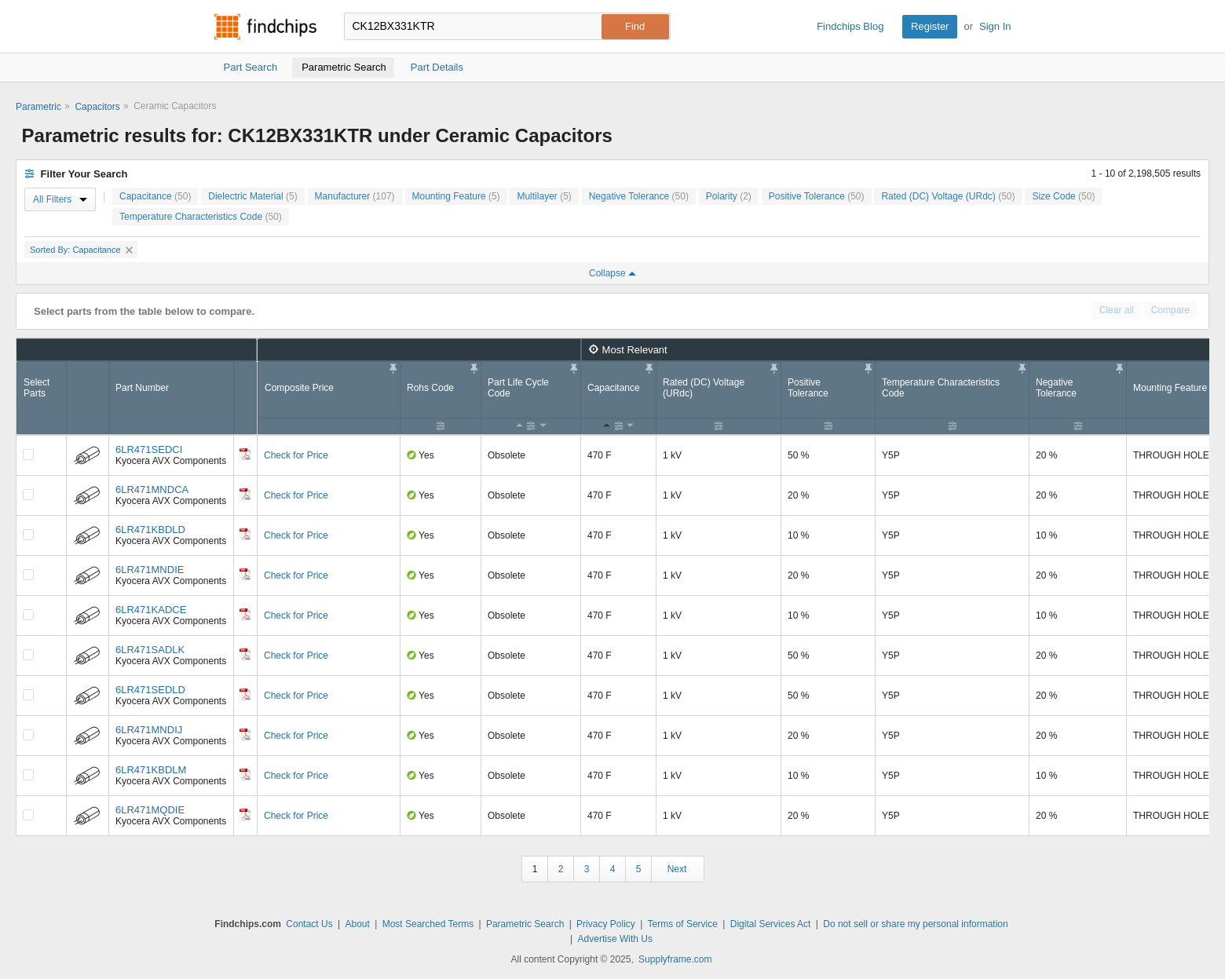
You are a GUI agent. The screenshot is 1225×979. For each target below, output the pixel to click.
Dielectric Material (252, 196)
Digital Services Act (770, 924)
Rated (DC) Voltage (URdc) (948, 196)
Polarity (728, 196)
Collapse (612, 273)
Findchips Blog (850, 26)
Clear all (1116, 310)
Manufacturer (355, 196)
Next (677, 869)
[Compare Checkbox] (28, 454)
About (357, 924)
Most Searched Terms (428, 924)
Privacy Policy (605, 924)
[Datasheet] (245, 453)
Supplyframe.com (674, 959)
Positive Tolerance (817, 196)
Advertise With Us (615, 938)
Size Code (1063, 196)
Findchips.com (265, 26)
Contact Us (309, 924)
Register (930, 26)
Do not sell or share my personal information (915, 924)
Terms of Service (683, 924)
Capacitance (155, 196)
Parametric (38, 106)
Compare (1170, 310)
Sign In (995, 26)
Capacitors (97, 106)
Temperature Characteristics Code (200, 216)
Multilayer (544, 196)
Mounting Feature (456, 196)
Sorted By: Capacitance (81, 249)
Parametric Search (525, 924)
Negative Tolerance (639, 196)
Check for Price (296, 455)
